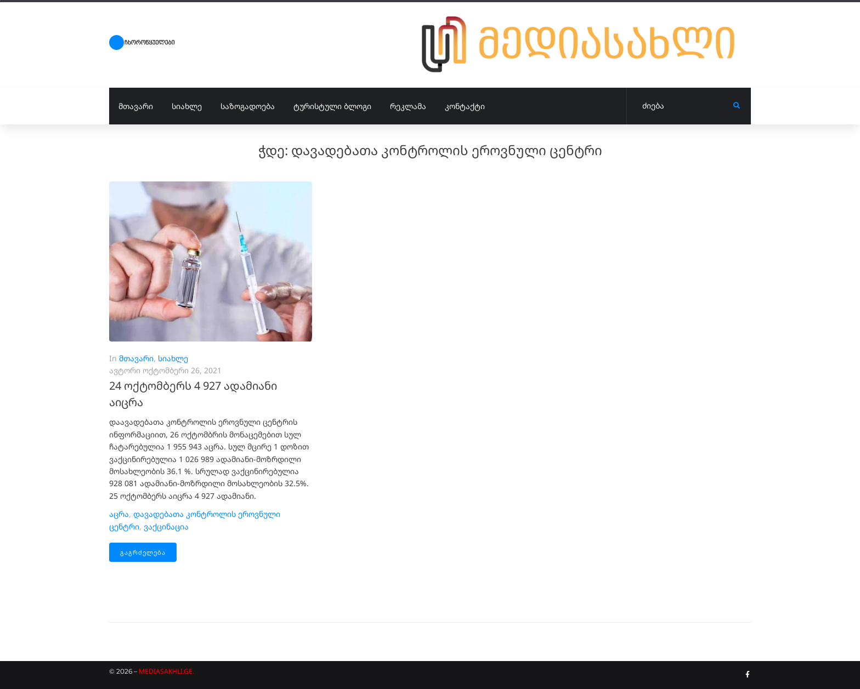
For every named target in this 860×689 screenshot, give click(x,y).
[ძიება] (680, 106)
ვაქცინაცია (166, 526)
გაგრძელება (143, 552)
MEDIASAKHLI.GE (166, 671)
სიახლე (173, 358)
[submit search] (736, 106)
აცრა (119, 514)
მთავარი (136, 358)
